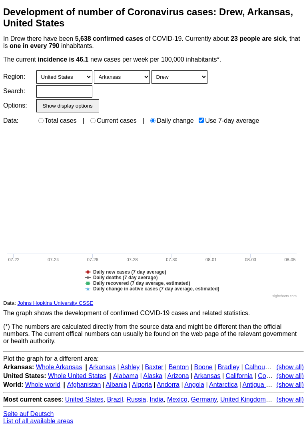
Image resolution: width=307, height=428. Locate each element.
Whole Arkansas (59, 367)
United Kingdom (243, 399)
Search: (14, 91)
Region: (14, 76)
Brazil (115, 399)
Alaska (152, 375)
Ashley (130, 367)
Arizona (178, 375)
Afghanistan (84, 384)
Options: (15, 105)
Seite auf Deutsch (28, 413)
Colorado (271, 375)
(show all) (290, 367)
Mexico (177, 399)
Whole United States (77, 375)
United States (84, 399)
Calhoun (257, 367)
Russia (136, 399)
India (156, 399)
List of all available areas (38, 421)
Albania (116, 384)
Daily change (172, 120)
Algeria (142, 384)
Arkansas (102, 367)
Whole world (42, 384)
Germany (204, 399)
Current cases (113, 120)
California (239, 375)
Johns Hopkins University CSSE (56, 303)
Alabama (125, 375)
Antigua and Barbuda (272, 384)
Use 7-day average (229, 120)
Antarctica (223, 384)
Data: (10, 120)
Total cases (57, 120)
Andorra (168, 384)
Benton (179, 367)
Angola (194, 384)
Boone (203, 367)
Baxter (154, 367)
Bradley (228, 367)
